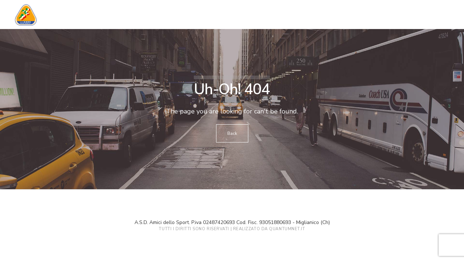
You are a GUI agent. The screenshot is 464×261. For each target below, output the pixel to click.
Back (232, 133)
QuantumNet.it (287, 229)
